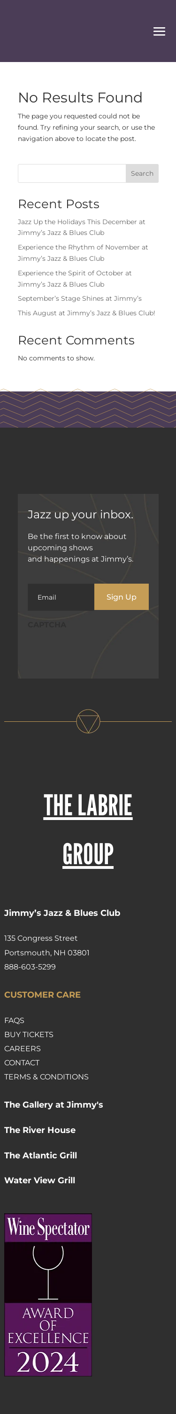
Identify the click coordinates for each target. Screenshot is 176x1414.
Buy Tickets (29, 1034)
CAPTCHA (47, 624)
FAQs (14, 1020)
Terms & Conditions (46, 1076)
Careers (22, 1048)
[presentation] (99, 653)
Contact (21, 1062)
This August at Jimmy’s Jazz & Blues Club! (86, 313)
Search (142, 173)
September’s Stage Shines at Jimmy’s (80, 298)
